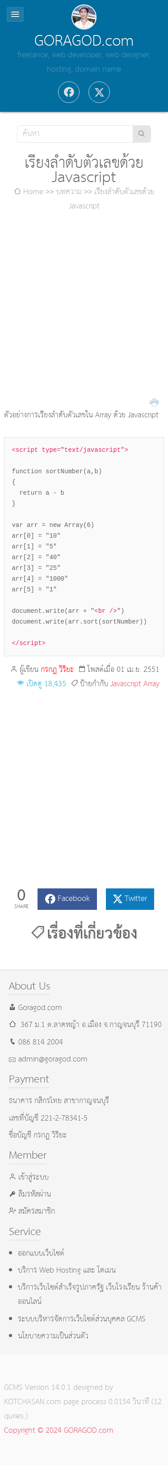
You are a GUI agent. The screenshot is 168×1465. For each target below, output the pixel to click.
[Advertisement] (84, 311)
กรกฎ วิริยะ (57, 670)
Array (151, 684)
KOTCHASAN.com (32, 1402)
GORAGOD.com (84, 41)
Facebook (74, 899)
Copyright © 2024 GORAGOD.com (58, 1431)
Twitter (136, 899)
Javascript (125, 684)
